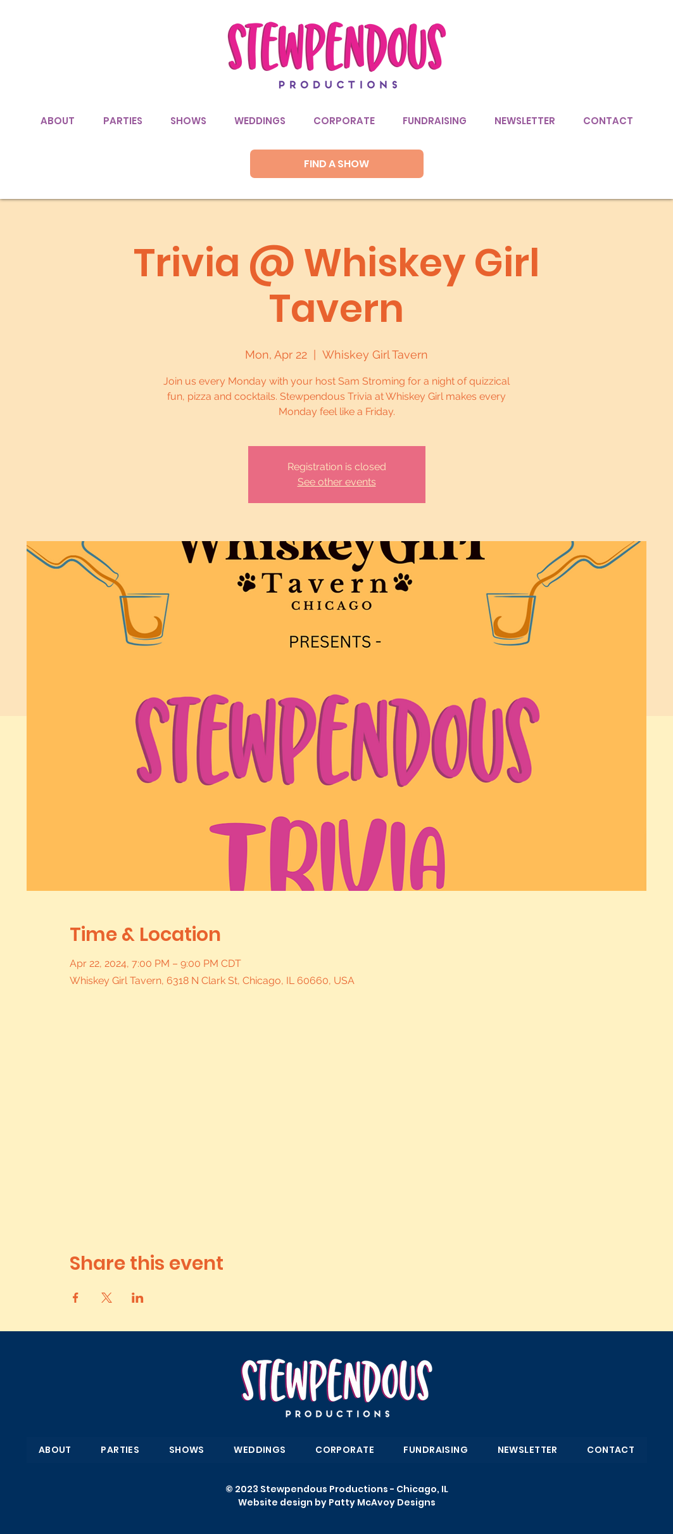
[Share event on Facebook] (76, 1298)
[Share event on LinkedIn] (138, 1298)
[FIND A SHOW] (337, 164)
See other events (337, 482)
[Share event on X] (107, 1298)
